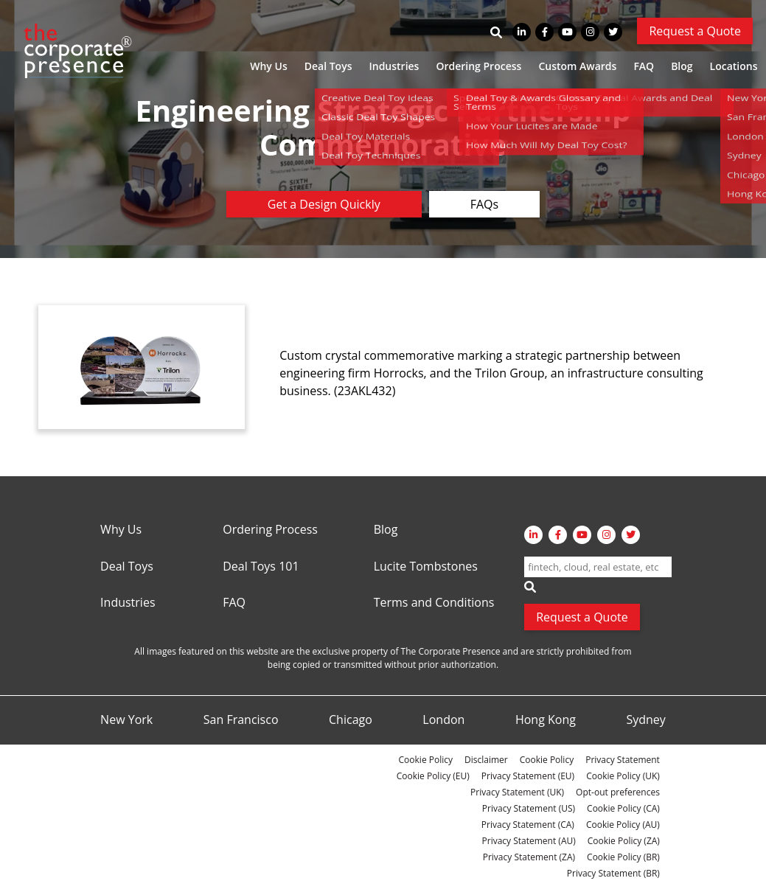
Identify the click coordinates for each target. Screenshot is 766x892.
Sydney (645, 720)
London (443, 720)
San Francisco (241, 720)
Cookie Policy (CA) (623, 808)
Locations (734, 66)
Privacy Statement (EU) (527, 776)
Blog (681, 66)
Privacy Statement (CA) (527, 824)
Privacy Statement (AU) (529, 840)
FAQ (643, 66)
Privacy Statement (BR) (613, 873)
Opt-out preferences (618, 792)
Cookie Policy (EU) (433, 776)
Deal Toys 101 (261, 567)
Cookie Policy (426, 759)
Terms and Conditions (434, 603)
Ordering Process (478, 66)
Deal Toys (328, 66)
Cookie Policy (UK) (623, 776)
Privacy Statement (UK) (517, 792)
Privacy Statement (622, 759)
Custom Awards (577, 66)
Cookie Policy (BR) (623, 857)
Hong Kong (545, 720)
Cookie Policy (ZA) (624, 840)
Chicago (350, 720)
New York (126, 720)
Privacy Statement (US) (528, 808)
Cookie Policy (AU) (623, 824)
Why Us (268, 66)
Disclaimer (486, 759)
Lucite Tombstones (426, 567)
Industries (394, 66)
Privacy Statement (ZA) (529, 857)
